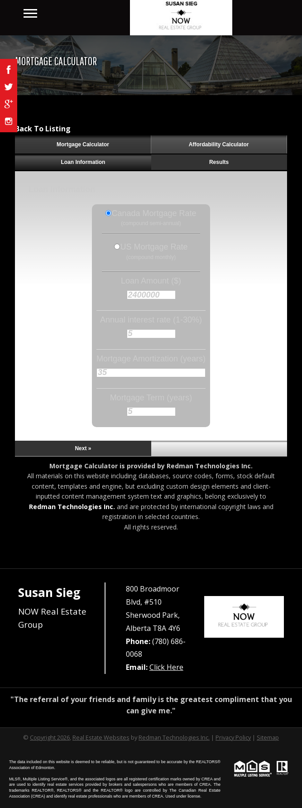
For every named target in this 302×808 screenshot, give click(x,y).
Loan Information (83, 162)
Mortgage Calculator (83, 144)
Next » (83, 448)
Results (219, 162)
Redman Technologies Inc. (72, 506)
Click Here (166, 667)
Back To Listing (43, 129)
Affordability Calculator (219, 144)
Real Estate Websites (100, 737)
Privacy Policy (233, 737)
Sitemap (268, 737)
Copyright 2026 (50, 737)
